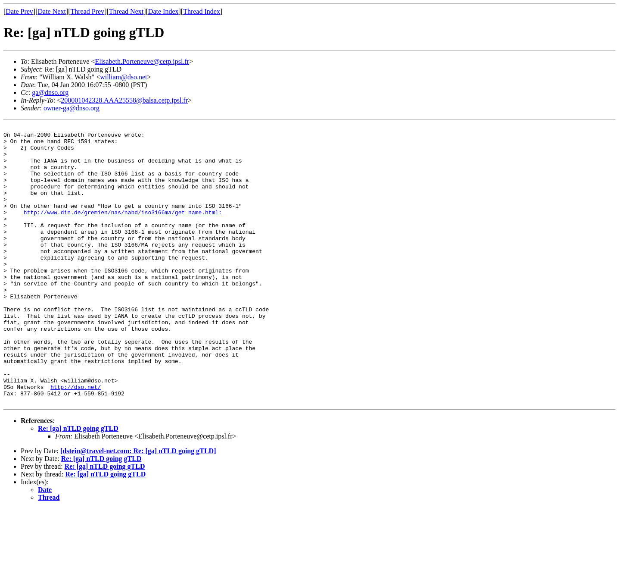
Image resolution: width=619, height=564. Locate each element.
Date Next (52, 11)
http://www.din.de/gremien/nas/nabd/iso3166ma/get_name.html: (123, 230)
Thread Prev (87, 11)
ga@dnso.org (50, 92)
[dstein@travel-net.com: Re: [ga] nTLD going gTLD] (138, 506)
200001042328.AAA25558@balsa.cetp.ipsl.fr (124, 100)
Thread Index (201, 11)
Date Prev (19, 11)
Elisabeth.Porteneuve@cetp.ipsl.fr (142, 61)
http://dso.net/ (75, 440)
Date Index (163, 11)
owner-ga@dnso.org (72, 108)
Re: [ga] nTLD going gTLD (78, 484)
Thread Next (126, 11)
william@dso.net (123, 77)
